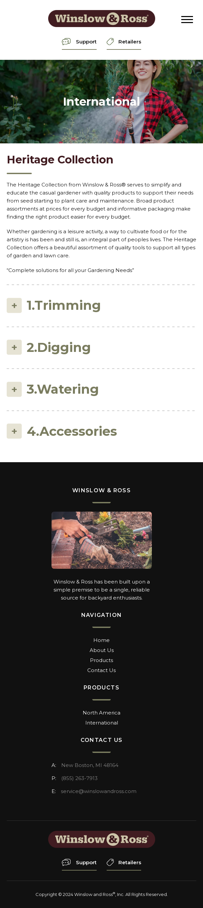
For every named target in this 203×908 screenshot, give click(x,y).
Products (101, 660)
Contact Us (101, 670)
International (101, 723)
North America (101, 712)
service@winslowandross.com (98, 791)
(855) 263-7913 (79, 778)
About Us (102, 650)
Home (101, 640)
